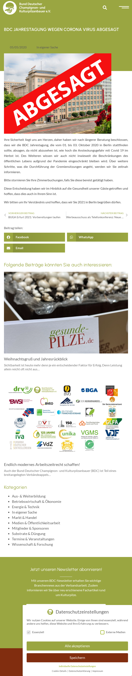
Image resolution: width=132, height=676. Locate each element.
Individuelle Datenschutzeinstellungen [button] (77, 666)
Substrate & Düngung (28, 533)
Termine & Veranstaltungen (33, 539)
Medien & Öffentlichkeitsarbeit (36, 523)
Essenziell (35, 632)
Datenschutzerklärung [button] (80, 671)
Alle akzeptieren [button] (77, 646)
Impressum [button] (97, 671)
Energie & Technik (25, 507)
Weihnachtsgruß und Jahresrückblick (36, 358)
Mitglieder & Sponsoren (30, 528)
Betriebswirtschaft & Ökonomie (36, 501)
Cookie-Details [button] (59, 671)
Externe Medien (112, 632)
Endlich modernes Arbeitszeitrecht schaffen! (42, 464)
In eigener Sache (47, 47)
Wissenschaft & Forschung (32, 544)
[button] (105, 8)
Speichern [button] (77, 658)
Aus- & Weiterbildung (29, 496)
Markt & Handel (24, 517)
